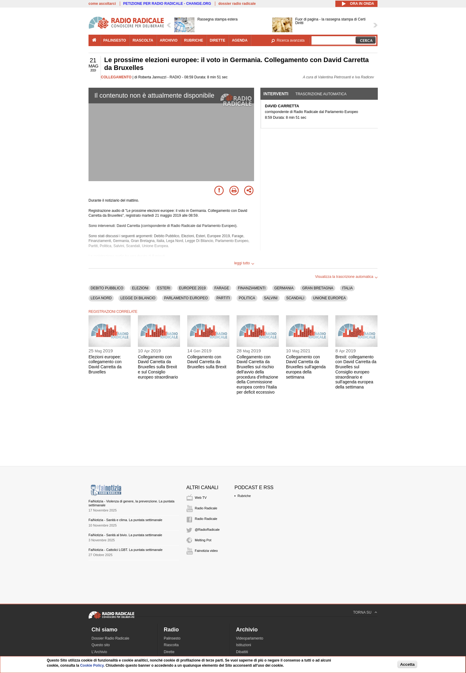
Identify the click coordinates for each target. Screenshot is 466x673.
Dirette (169, 652)
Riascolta (171, 645)
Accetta (407, 664)
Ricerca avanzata (291, 40)
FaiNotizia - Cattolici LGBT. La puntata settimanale (126, 550)
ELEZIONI (140, 288)
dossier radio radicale (237, 4)
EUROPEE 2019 (192, 288)
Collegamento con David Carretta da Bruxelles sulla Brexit (206, 362)
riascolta (143, 40)
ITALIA (347, 288)
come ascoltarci (102, 4)
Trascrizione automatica (320, 94)
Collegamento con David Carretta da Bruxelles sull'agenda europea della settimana (306, 366)
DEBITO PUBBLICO (107, 288)
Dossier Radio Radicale (110, 638)
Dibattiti (242, 652)
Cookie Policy (92, 665)
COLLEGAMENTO (116, 77)
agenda (239, 40)
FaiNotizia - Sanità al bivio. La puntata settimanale (125, 535)
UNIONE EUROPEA (329, 298)
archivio (169, 40)
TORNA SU (362, 612)
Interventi (275, 93)
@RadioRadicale (207, 529)
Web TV (201, 497)
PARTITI (223, 298)
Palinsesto (172, 638)
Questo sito (101, 645)
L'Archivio (99, 652)
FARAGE (221, 288)
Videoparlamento (249, 638)
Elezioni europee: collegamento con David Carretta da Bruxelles (105, 364)
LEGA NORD (101, 298)
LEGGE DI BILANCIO (137, 298)
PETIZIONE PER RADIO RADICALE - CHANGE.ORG (167, 4)
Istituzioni (243, 645)
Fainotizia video (206, 550)
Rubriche (244, 496)
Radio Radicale (206, 508)
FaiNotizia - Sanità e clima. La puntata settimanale (125, 520)
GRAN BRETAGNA (317, 288)
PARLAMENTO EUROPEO (186, 298)
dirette (217, 40)
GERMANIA (284, 288)
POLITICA (247, 298)
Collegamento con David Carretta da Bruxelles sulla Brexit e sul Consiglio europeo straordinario (158, 366)
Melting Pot (203, 540)
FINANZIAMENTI (252, 288)
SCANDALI (295, 298)
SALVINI (271, 298)
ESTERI (163, 288)
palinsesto (114, 40)
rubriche (193, 40)
